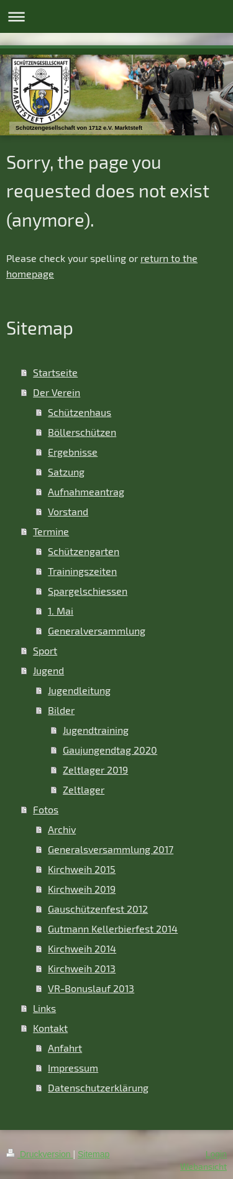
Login (216, 1154)
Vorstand (68, 511)
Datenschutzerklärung (98, 1087)
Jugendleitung (79, 690)
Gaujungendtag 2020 (110, 750)
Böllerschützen (82, 432)
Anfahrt (65, 1048)
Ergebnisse (73, 452)
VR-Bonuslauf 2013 (91, 988)
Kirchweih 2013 (82, 968)
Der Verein (56, 392)
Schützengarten (83, 551)
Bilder (61, 710)
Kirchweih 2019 (82, 889)
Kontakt (50, 1028)
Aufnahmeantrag (86, 491)
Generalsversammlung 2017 (110, 849)
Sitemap (93, 1154)
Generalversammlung (96, 630)
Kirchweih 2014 (82, 948)
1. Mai (60, 611)
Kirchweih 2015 (82, 869)
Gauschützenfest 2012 (98, 909)
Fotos (45, 809)
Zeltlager (83, 789)
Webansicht (203, 1166)
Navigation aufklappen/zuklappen (116, 16)
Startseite (55, 372)
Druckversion (39, 1154)
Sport (45, 650)
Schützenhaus (79, 412)
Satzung (66, 471)
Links (44, 1008)
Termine (51, 531)
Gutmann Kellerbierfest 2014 (113, 928)
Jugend (48, 670)
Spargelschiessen (87, 591)
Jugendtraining (96, 730)
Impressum (73, 1067)
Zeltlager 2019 (95, 769)
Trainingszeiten (82, 571)
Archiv (62, 829)
